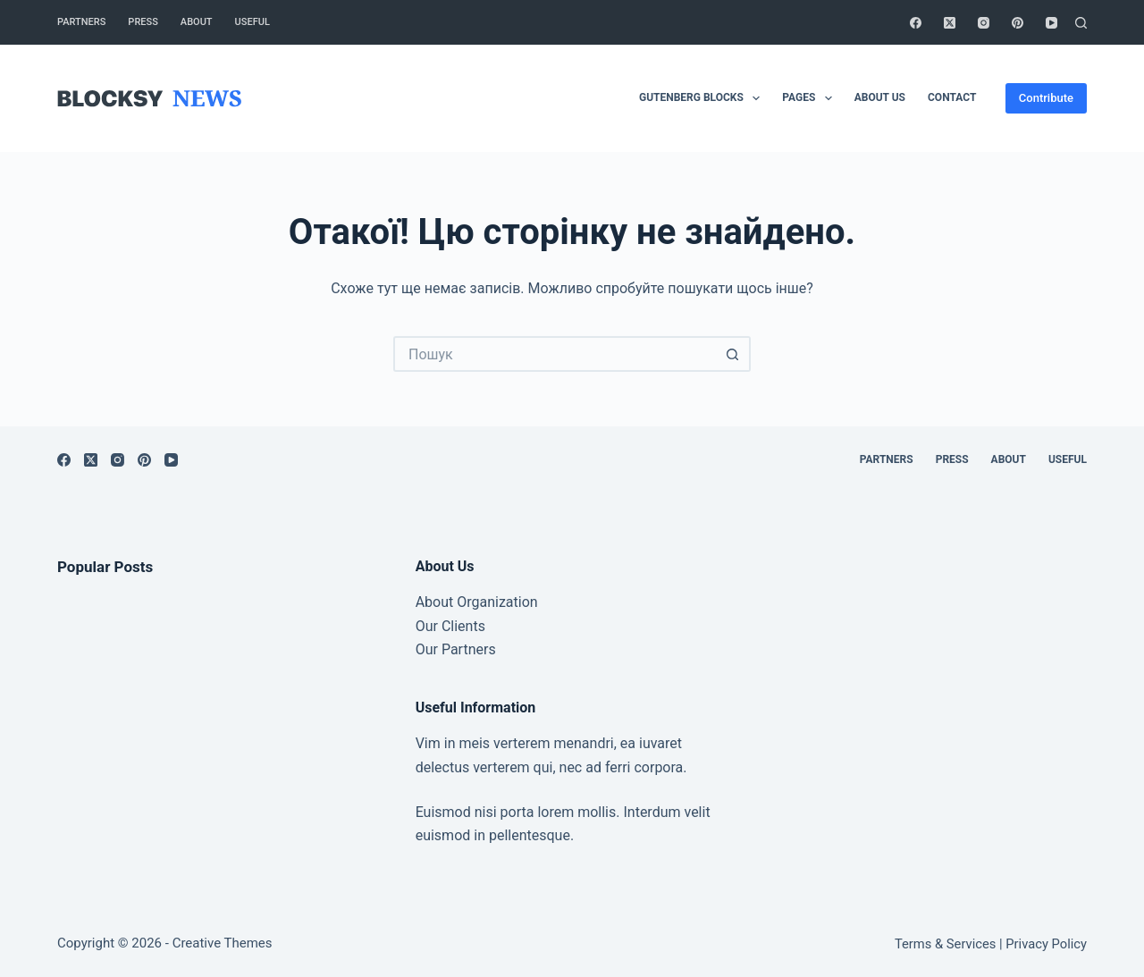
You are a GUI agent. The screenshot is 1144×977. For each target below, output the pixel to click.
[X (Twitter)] (949, 23)
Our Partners (456, 649)
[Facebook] (915, 23)
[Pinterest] (1017, 23)
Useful (252, 22)
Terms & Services (945, 944)
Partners (81, 22)
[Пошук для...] (554, 354)
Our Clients (450, 626)
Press (142, 22)
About (197, 22)
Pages (810, 98)
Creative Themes (222, 943)
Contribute (1046, 98)
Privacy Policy (1046, 944)
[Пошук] (1081, 23)
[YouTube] (1051, 23)
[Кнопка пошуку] (733, 354)
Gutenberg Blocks (703, 98)
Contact (952, 97)
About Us (879, 97)
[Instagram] (983, 23)
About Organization (477, 602)
